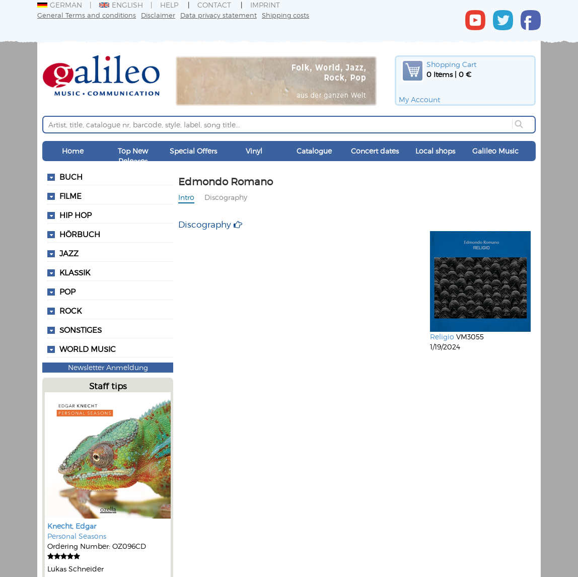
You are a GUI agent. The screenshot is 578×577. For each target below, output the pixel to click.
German (59, 5)
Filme (70, 195)
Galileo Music (495, 151)
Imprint (265, 5)
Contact (214, 5)
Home (73, 151)
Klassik (74, 272)
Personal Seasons (76, 536)
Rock (70, 310)
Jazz (69, 253)
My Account (419, 99)
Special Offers (193, 151)
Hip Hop (75, 215)
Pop (67, 291)
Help (169, 5)
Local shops (435, 151)
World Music (87, 348)
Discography (225, 197)
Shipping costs (285, 15)
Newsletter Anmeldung (108, 367)
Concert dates (375, 151)
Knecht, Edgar (71, 526)
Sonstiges (80, 329)
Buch (71, 176)
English (121, 5)
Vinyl (254, 151)
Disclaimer (158, 15)
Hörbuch (79, 234)
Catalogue (314, 151)
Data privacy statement (218, 15)
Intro (186, 197)
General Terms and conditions (86, 15)
